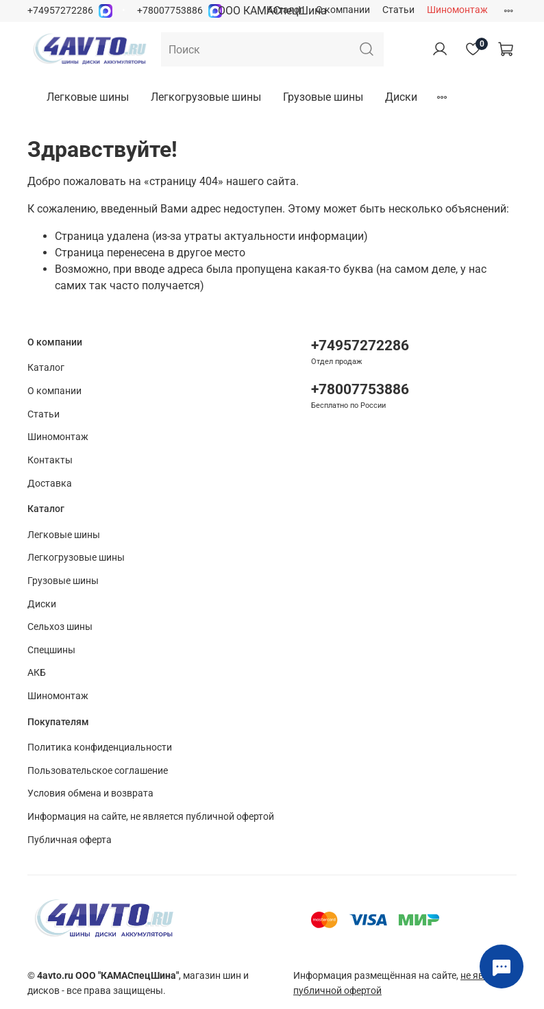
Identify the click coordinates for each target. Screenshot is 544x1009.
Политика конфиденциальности (99, 747)
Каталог (285, 10)
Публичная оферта (69, 840)
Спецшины (51, 650)
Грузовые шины (323, 97)
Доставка (49, 483)
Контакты (50, 460)
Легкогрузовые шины (206, 97)
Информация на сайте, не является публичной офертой (150, 817)
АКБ (36, 673)
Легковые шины (88, 97)
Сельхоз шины (59, 627)
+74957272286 (60, 10)
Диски (401, 97)
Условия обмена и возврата (90, 793)
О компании (343, 10)
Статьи (398, 10)
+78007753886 (170, 10)
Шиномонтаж (457, 10)
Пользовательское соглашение (97, 771)
